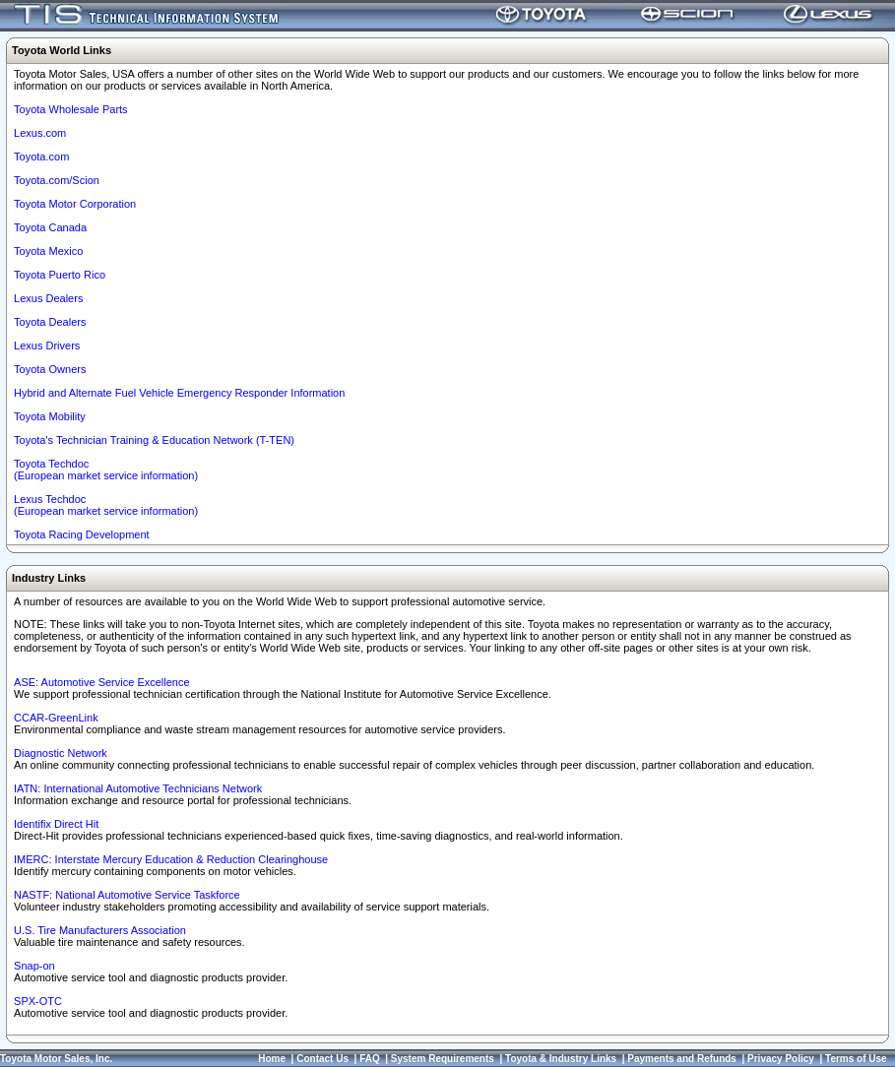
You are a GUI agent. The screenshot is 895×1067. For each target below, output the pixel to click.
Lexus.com (40, 133)
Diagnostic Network (60, 753)
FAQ (369, 1058)
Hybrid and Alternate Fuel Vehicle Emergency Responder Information (179, 393)
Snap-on (34, 966)
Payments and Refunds (681, 1058)
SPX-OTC (38, 1001)
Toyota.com (41, 156)
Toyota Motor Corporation (75, 204)
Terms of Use (856, 1058)
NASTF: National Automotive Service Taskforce (127, 895)
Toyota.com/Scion (56, 180)
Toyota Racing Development (82, 534)
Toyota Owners (50, 369)
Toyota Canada (50, 227)
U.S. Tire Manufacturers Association (100, 930)
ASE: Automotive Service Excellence (102, 682)
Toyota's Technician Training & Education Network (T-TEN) (154, 440)
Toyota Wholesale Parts (71, 109)
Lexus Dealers (48, 298)
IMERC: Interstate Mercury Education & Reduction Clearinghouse (171, 859)
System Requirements (442, 1058)
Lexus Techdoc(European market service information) (106, 505)
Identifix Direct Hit (56, 824)
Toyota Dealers (50, 322)
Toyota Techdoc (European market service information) (106, 469)
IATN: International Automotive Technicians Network (138, 788)
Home (272, 1058)
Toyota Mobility (50, 416)
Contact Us (322, 1058)
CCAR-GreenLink (56, 717)
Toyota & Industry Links (560, 1058)
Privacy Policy (780, 1058)
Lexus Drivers (47, 345)
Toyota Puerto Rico (59, 275)
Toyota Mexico (48, 251)
